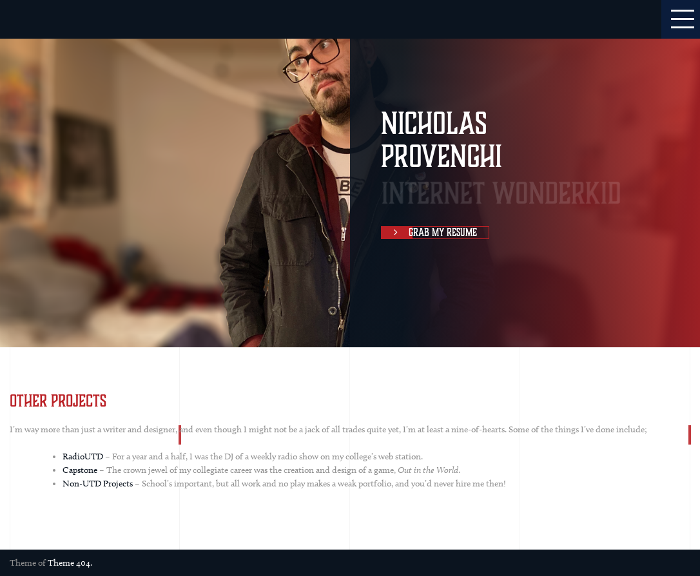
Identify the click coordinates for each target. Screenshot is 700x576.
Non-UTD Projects (98, 483)
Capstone (80, 470)
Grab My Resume (429, 232)
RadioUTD (83, 456)
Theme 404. (70, 562)
